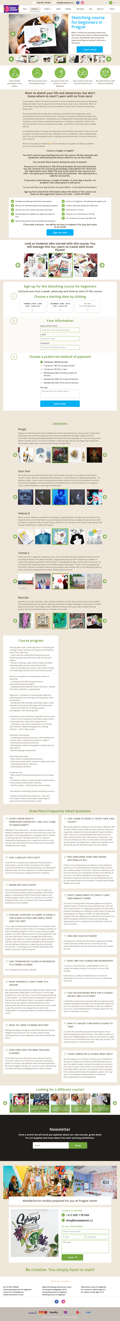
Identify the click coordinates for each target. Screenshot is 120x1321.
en (111, 3)
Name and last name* (49, 326)
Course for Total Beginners (13, 1292)
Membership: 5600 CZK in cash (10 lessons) (59, 379)
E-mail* (43, 334)
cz (106, 3)
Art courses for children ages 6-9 (93, 1290)
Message (44, 387)
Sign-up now (60, 232)
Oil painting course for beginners (54, 1292)
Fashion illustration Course (13, 1295)
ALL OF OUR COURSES (11, 1287)
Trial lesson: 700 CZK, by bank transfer (57, 365)
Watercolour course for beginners (93, 1287)
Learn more (89, 49)
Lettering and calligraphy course (54, 1290)
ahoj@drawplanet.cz (63, 2)
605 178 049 (41, 2)
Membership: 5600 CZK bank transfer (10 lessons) (58, 374)
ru (115, 3)
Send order (60, 403)
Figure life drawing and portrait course (56, 1287)
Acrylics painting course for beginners (17, 1290)
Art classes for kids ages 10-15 (92, 1292)
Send (78, 1145)
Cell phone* (45, 343)
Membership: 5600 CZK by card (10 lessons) (59, 382)
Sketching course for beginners (53, 1295)
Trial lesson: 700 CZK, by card (54, 362)
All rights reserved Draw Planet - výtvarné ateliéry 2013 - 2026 (60, 1317)
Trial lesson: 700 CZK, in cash (53, 369)
